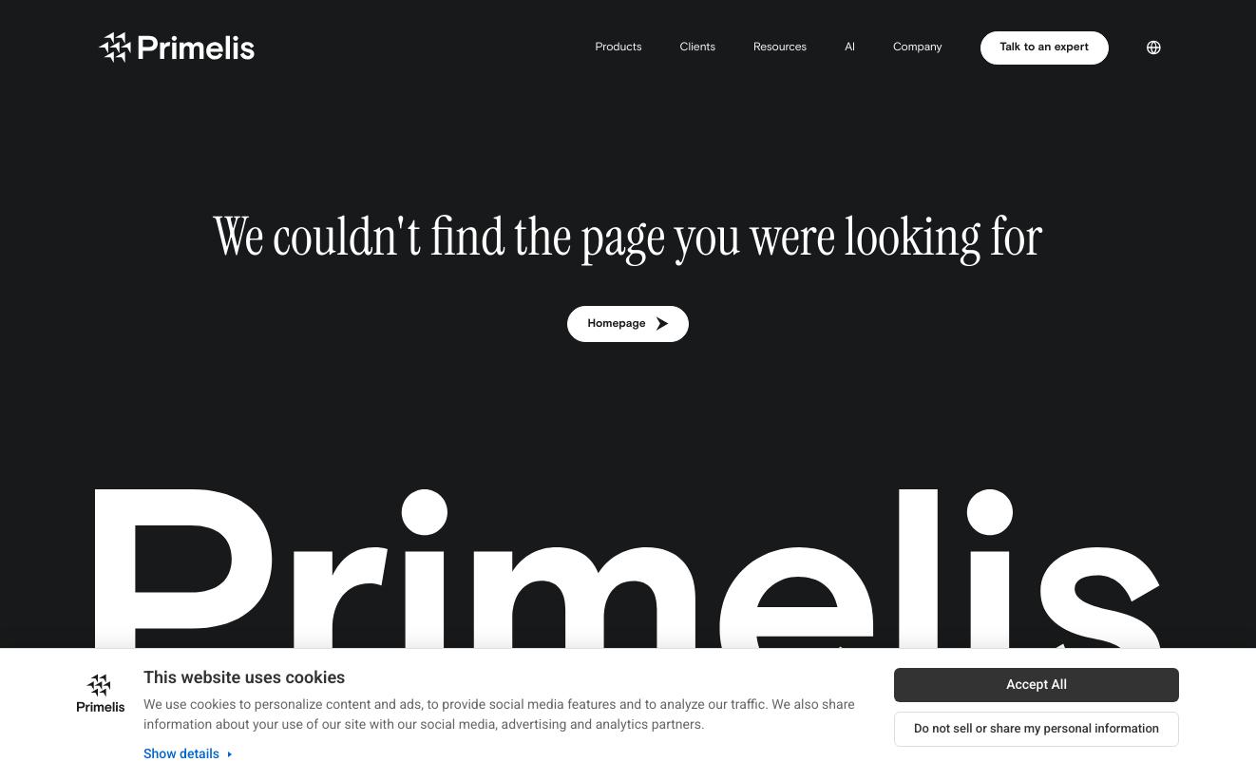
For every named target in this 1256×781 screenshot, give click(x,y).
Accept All (1036, 685)
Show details (189, 754)
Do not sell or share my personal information (1036, 729)
